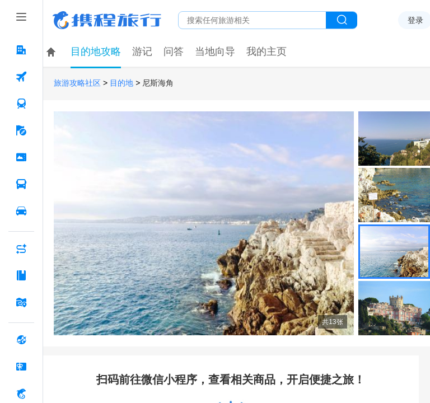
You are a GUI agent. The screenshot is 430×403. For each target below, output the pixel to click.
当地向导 (215, 51)
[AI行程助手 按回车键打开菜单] (21, 248)
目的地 (121, 83)
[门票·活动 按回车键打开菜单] (21, 157)
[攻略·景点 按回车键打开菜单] (21, 275)
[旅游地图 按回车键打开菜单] (21, 302)
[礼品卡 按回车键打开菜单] (21, 366)
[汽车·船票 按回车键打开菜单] (21, 184)
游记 (142, 51)
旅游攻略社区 (77, 83)
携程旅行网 (107, 20)
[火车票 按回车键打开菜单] (21, 103)
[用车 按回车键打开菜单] (21, 211)
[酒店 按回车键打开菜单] (21, 50)
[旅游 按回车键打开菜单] (21, 130)
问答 (173, 51)
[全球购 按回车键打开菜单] (21, 340)
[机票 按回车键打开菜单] (21, 76)
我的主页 (266, 51)
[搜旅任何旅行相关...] (252, 20)
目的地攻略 (96, 51)
